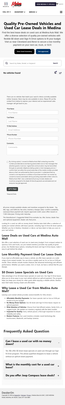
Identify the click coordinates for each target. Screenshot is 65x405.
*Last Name (10, 117)
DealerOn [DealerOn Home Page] (17, 395)
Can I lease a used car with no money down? (28, 342)
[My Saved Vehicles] (59, 4)
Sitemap (23, 395)
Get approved (43, 51)
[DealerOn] (8, 392)
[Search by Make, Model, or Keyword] (30, 63)
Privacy (29, 395)
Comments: (10, 143)
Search (55, 63)
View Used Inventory (24, 51)
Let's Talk (12, 189)
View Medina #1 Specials (46, 4)
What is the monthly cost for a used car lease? (30, 366)
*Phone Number (12, 135)
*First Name (10, 109)
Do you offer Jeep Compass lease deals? (30, 375)
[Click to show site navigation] (61, 12)
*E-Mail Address (12, 126)
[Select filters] (55, 73)
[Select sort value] (60, 73)
